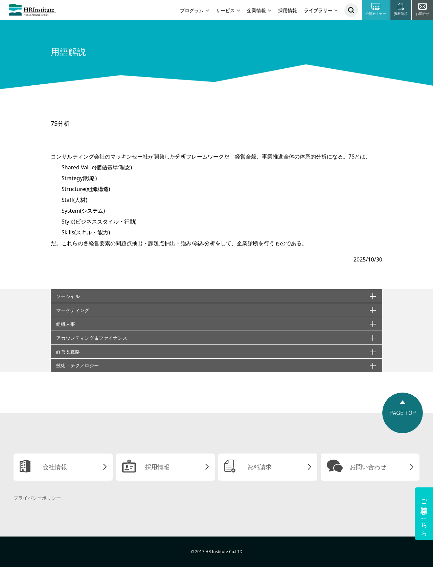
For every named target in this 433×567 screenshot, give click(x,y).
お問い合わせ (368, 467)
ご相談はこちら (424, 513)
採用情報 (287, 10)
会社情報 (55, 467)
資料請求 (259, 467)
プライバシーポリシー (37, 498)
